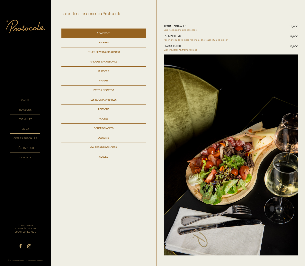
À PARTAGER (104, 33)
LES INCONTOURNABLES (104, 99)
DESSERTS (103, 137)
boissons (25, 109)
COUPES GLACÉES (103, 128)
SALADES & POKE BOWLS (103, 61)
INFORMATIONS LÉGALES (34, 260)
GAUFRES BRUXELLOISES (103, 147)
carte (25, 100)
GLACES (103, 156)
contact (25, 157)
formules (25, 119)
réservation (25, 148)
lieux (25, 128)
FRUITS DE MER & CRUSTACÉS (104, 52)
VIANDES (103, 80)
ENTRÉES (104, 42)
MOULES (103, 118)
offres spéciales (25, 138)
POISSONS (103, 109)
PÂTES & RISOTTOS (104, 90)
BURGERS (103, 71)
